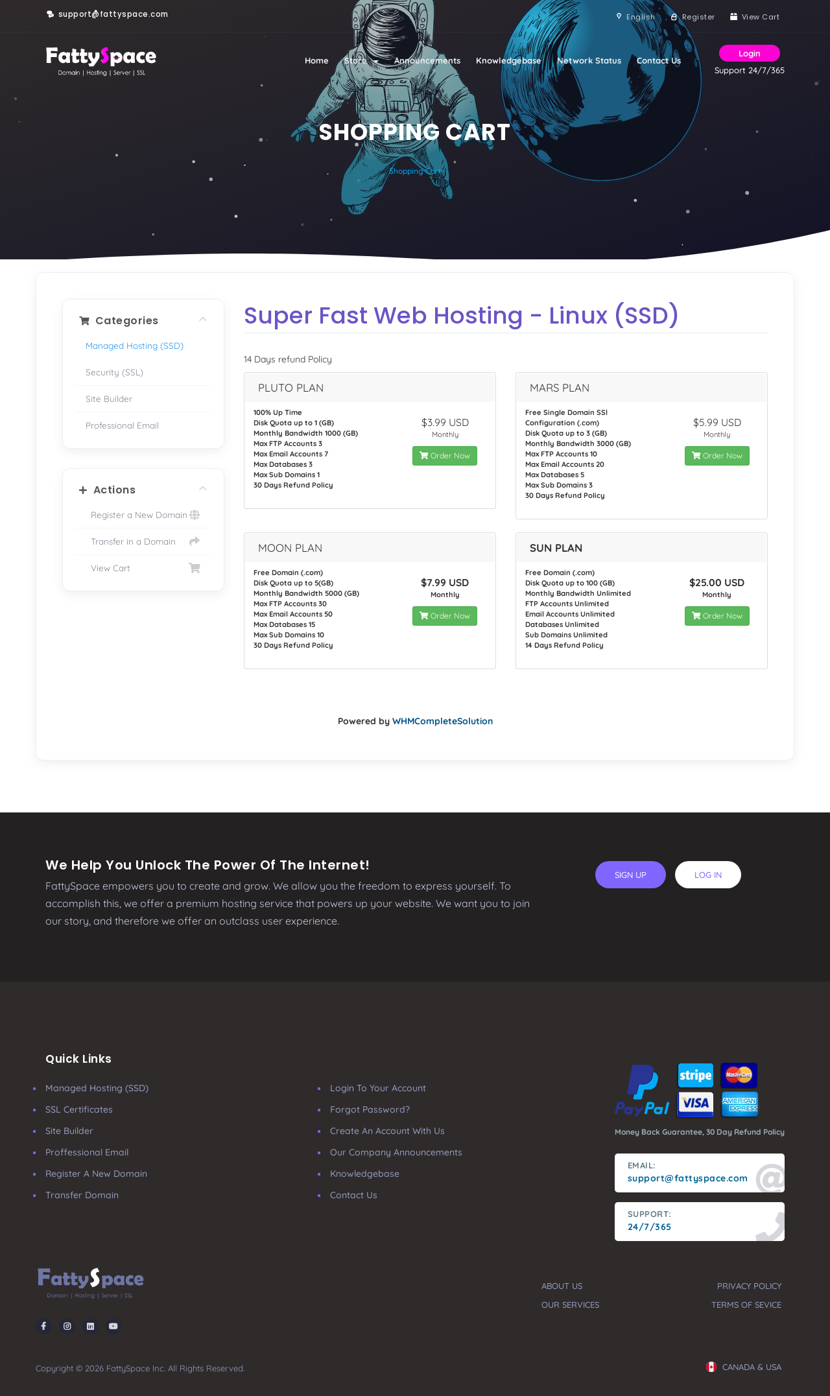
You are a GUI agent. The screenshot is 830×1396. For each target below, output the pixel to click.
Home (317, 60)
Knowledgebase (508, 60)
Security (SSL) (114, 371)
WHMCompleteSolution (442, 721)
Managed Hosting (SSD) (135, 345)
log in (708, 875)
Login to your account (378, 1088)
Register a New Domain (143, 515)
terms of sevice (746, 1304)
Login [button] (750, 53)
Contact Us (659, 60)
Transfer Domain (82, 1195)
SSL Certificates (79, 1109)
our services (570, 1304)
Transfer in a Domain (143, 541)
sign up (630, 875)
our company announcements (396, 1152)
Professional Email (122, 425)
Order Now (445, 455)
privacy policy (749, 1286)
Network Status (589, 60)
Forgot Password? (370, 1109)
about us (561, 1286)
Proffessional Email (86, 1152)
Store (361, 60)
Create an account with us (387, 1131)
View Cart (143, 568)
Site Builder (109, 398)
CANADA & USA (743, 1367)
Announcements (427, 60)
